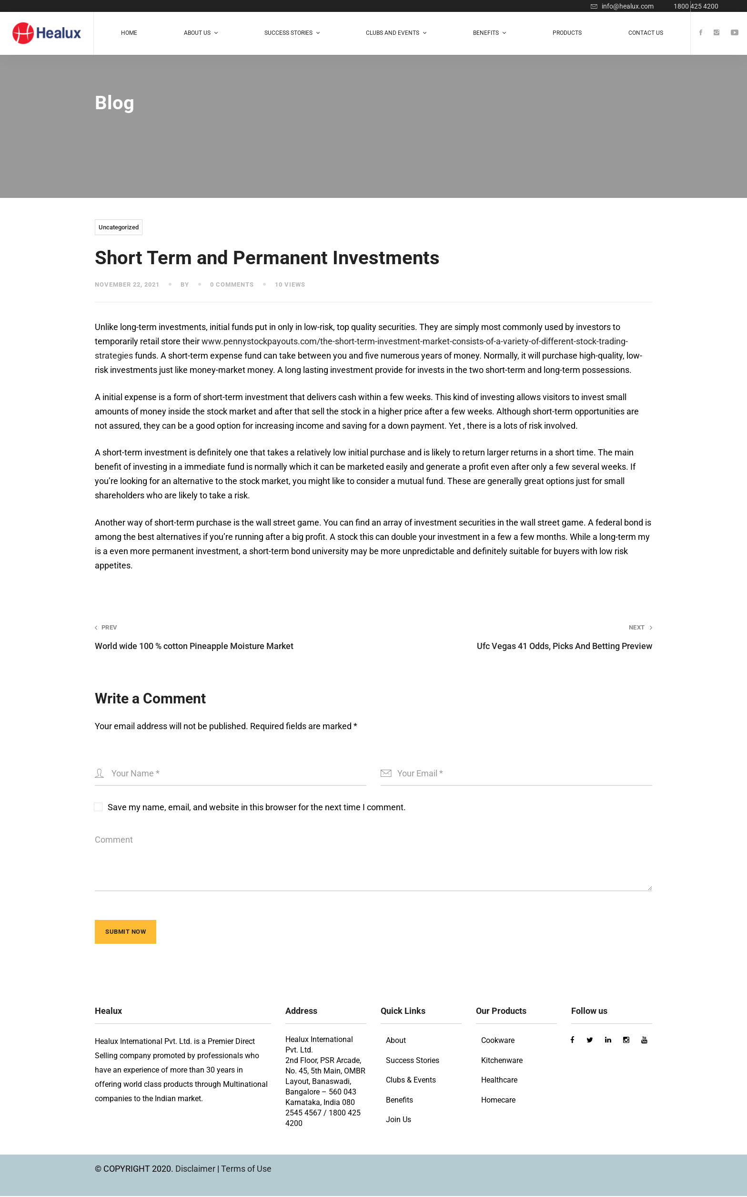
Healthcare (499, 1080)
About (396, 1041)
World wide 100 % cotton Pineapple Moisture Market (223, 636)
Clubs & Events (411, 1080)
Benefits (399, 1100)
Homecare (498, 1100)
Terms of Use (246, 1170)
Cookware (498, 1041)
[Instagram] (716, 33)
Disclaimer (196, 1170)
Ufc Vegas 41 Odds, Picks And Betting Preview (524, 636)
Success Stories (412, 1061)
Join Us (398, 1120)
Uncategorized (119, 227)
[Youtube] (734, 33)
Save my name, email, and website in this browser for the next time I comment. (257, 807)
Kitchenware (502, 1061)
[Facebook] (701, 33)
